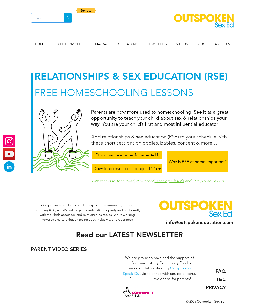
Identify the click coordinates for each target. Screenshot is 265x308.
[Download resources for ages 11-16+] (127, 168)
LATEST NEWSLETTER (146, 234)
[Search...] (44, 17)
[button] (86, 10)
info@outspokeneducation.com (199, 222)
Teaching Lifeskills (169, 181)
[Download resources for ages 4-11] (127, 155)
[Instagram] (9, 141)
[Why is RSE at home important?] (197, 161)
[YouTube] (9, 154)
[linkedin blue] (9, 167)
